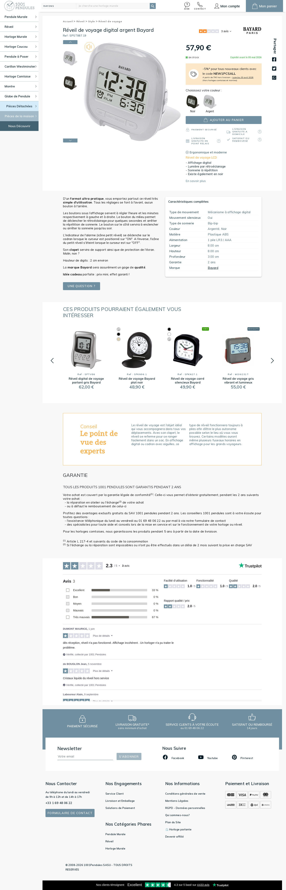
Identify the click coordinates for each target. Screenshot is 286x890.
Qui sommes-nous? (177, 815)
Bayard (213, 268)
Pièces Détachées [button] (21, 106)
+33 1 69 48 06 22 (58, 803)
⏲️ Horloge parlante (178, 829)
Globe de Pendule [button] (21, 96)
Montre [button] (21, 86)
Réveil (81, 21)
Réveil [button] (21, 27)
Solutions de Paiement (120, 808)
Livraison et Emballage (120, 800)
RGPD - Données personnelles (185, 808)
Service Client (114, 793)
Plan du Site (173, 822)
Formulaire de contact (70, 813)
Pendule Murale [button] (21, 17)
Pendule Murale (115, 834)
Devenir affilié (174, 836)
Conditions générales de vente (185, 793)
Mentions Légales (176, 800)
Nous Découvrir (19, 126)
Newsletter (69, 748)
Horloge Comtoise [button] (21, 76)
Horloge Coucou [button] (21, 46)
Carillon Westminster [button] (21, 66)
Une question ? (81, 286)
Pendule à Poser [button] (21, 56)
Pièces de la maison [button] (21, 116)
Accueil (69, 21)
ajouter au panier (224, 120)
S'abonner (129, 756)
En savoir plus (196, 181)
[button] (187, 6)
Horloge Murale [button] (21, 37)
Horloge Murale (115, 848)
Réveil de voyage (110, 21)
